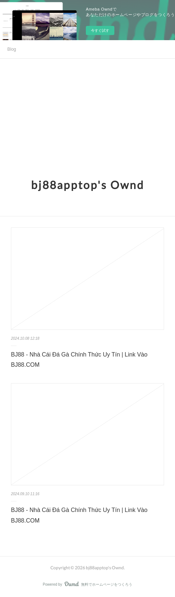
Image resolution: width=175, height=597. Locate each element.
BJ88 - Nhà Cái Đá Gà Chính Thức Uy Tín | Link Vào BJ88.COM (79, 359)
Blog (11, 49)
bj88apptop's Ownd (87, 184)
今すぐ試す (100, 30)
